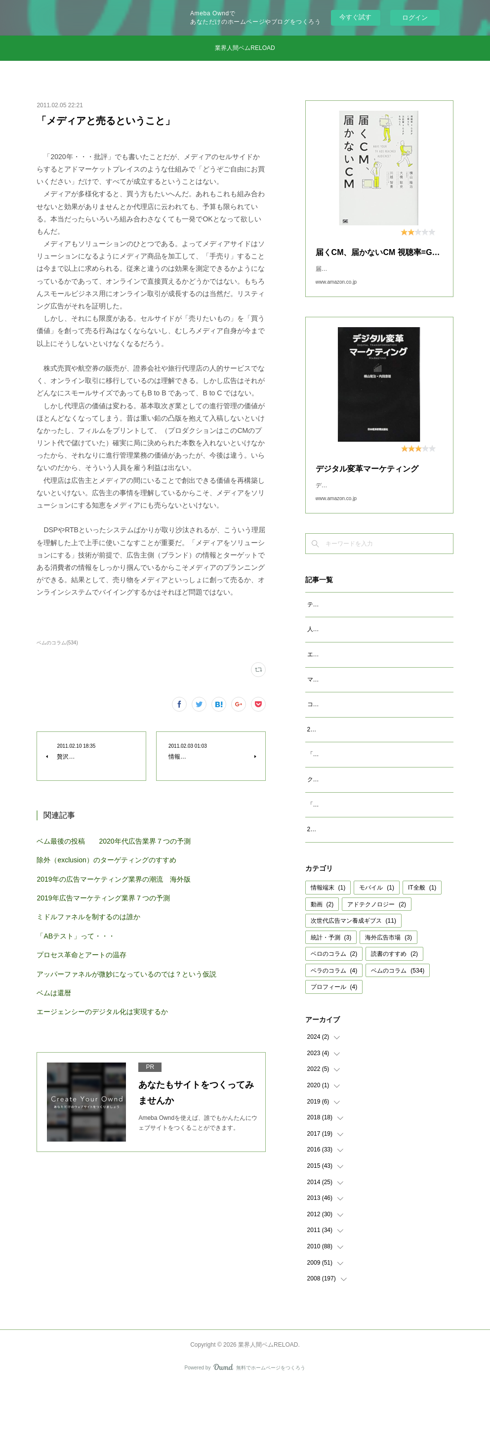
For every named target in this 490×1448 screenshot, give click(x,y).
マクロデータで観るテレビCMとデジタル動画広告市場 (380, 710)
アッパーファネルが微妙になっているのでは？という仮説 (126, 974)
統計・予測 (331, 1000)
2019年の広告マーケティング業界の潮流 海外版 (113, 879)
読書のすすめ (394, 1017)
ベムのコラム (397, 1033)
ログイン (415, 17)
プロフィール (334, 1050)
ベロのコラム (334, 1017)
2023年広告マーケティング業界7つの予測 (362, 771)
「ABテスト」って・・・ (76, 936)
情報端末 (328, 950)
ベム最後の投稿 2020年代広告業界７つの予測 (113, 841)
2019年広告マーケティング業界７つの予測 (103, 898)
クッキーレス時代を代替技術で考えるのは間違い (372, 831)
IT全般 (422, 950)
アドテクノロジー (376, 967)
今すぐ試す (355, 17)
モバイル (376, 950)
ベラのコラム (334, 1033)
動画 (322, 967)
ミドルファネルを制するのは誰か (88, 917)
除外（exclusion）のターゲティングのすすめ (106, 860)
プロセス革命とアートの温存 (81, 955)
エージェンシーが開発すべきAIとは (354, 685)
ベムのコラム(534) (57, 642)
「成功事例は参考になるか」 (345, 856)
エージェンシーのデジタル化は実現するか (102, 1012)
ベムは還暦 (54, 993)
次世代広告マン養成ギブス (353, 983)
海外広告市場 (388, 1000)
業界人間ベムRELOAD (245, 47)
